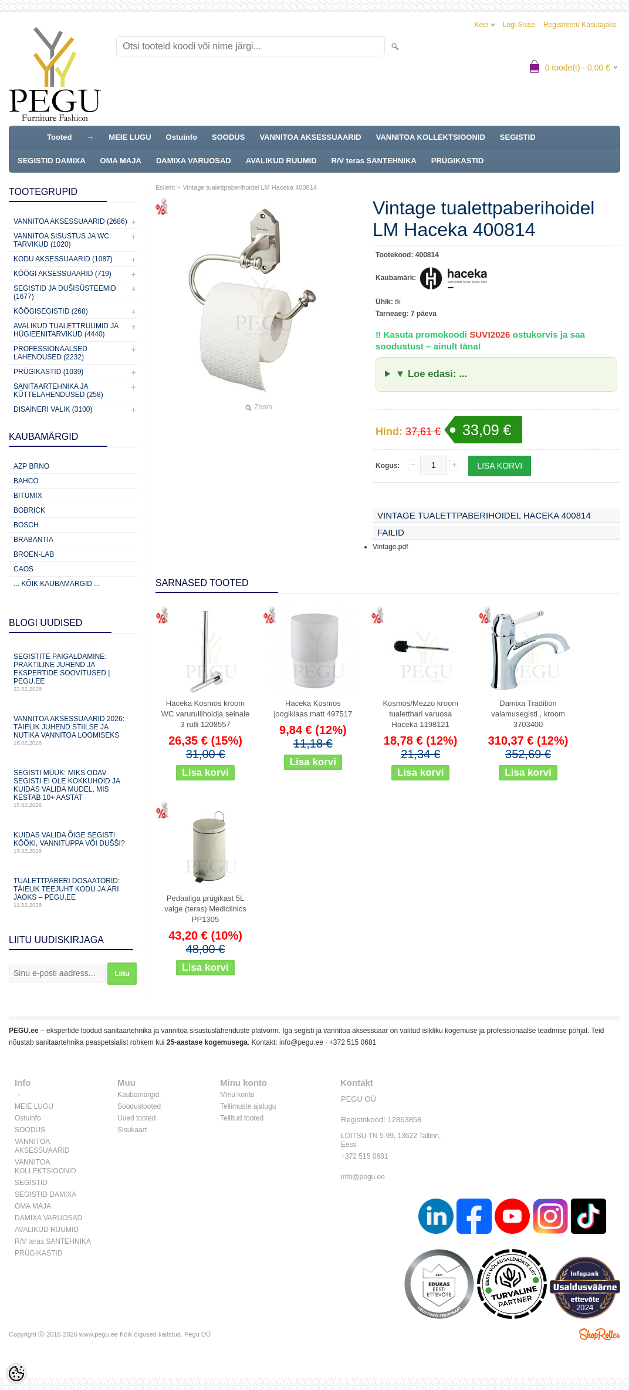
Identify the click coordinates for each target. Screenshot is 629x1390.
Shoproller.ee (599, 1334)
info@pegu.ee (301, 1042)
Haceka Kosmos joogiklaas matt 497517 (312, 708)
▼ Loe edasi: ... (431, 373)
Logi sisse (519, 25)
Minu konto (237, 1095)
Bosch (26, 525)
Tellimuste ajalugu (248, 1106)
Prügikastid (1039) (48, 372)
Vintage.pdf (390, 547)
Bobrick (29, 510)
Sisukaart (132, 1130)
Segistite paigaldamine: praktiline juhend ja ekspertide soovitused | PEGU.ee (73, 672)
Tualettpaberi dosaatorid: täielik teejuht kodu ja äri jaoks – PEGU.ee (73, 892)
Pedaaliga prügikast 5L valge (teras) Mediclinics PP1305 (205, 909)
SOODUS (228, 137)
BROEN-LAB (33, 554)
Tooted (59, 137)
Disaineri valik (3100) (53, 409)
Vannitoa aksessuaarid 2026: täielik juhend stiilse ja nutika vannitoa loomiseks (73, 730)
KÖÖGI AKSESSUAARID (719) (62, 274)
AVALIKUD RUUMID (281, 160)
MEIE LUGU (130, 137)
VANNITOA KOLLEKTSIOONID (430, 137)
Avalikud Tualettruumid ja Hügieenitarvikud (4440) (66, 330)
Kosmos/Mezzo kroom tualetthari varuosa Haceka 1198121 (420, 714)
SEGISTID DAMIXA (52, 160)
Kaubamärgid (138, 1095)
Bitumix (27, 496)
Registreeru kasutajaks (579, 25)
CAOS (23, 569)
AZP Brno (31, 466)
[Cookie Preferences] (16, 1373)
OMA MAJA (120, 160)
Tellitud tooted (241, 1118)
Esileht (165, 187)
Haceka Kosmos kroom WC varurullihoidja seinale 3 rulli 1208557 (205, 714)
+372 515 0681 (352, 1042)
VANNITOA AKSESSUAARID (310, 137)
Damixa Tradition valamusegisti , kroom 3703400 (528, 714)
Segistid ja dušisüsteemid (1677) (64, 292)
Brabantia (33, 540)
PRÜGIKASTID (457, 160)
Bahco (26, 481)
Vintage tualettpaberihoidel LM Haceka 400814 (249, 187)
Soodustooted (139, 1106)
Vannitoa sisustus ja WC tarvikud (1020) (61, 240)
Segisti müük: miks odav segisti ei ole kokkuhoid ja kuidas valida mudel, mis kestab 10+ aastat (73, 788)
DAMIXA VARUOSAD (193, 160)
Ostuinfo (181, 137)
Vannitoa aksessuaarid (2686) (70, 221)
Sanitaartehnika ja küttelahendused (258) (58, 390)
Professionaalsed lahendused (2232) (50, 353)
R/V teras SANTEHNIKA (374, 160)
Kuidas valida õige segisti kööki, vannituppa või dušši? (73, 842)
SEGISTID (518, 137)
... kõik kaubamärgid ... (56, 584)
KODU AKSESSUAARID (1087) (63, 259)
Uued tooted (136, 1118)
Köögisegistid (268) (50, 311)
